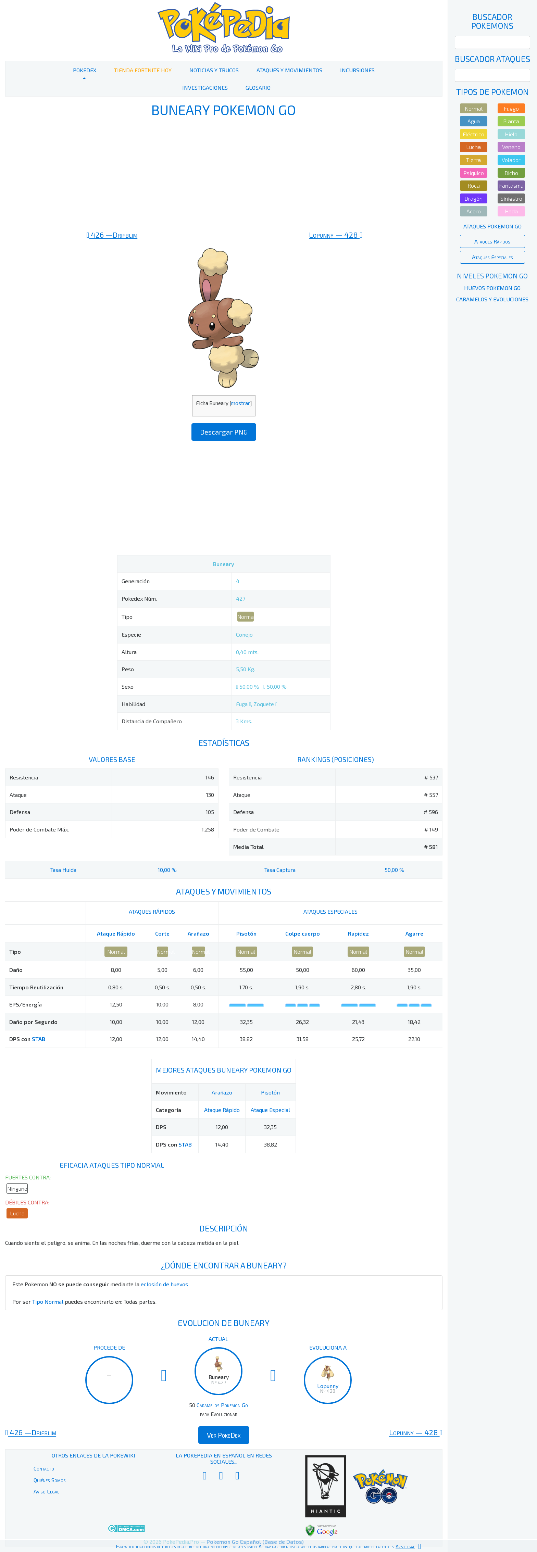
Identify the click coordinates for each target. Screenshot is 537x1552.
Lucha (17, 1213)
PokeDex (84, 70)
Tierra (473, 160)
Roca (473, 185)
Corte (162, 933)
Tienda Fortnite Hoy (143, 70)
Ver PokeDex (224, 1435)
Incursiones (357, 70)
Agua (473, 121)
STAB (38, 1039)
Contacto (44, 1468)
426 (111, 234)
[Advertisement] (223, 174)
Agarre (414, 933)
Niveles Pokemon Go (492, 276)
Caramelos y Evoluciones (492, 299)
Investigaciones (205, 87)
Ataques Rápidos (492, 241)
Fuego (511, 108)
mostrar (240, 403)
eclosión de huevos (164, 1284)
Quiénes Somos (50, 1480)
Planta (511, 121)
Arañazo (198, 933)
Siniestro (511, 198)
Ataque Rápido (116, 933)
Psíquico (473, 173)
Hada (511, 211)
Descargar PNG (224, 432)
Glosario (258, 87)
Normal (245, 616)
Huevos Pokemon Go (492, 288)
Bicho (511, 173)
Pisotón (246, 933)
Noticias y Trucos (214, 70)
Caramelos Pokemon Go (222, 1405)
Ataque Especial (270, 1109)
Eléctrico (473, 134)
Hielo (511, 134)
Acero (473, 211)
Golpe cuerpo (302, 933)
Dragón (473, 198)
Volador (511, 160)
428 (335, 234)
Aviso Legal (46, 1491)
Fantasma (511, 185)
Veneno (511, 146)
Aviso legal (405, 1546)
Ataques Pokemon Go (492, 226)
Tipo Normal (47, 1301)
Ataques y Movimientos (289, 70)
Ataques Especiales (492, 257)
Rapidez (358, 933)
